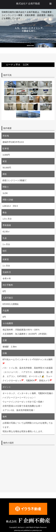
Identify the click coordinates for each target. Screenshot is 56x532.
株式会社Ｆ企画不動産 (28, 3)
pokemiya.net (18, 530)
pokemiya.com (37, 530)
